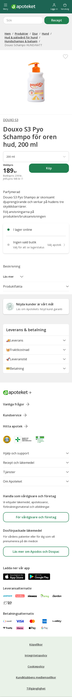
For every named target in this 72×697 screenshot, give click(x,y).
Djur (35, 20)
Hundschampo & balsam (21, 27)
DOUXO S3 (10, 106)
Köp (57, 155)
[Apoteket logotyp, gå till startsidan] (17, 379)
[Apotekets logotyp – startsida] (23, 6)
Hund (45, 20)
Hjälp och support (36, 439)
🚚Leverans (36, 326)
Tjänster (36, 458)
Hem (8, 20)
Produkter (21, 20)
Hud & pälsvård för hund (21, 23)
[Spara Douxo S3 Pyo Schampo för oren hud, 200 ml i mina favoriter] (65, 42)
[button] (13, 263)
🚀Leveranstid (36, 345)
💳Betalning (36, 355)
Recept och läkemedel (36, 449)
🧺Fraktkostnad (36, 336)
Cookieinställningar (36, 684)
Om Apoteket (36, 467)
